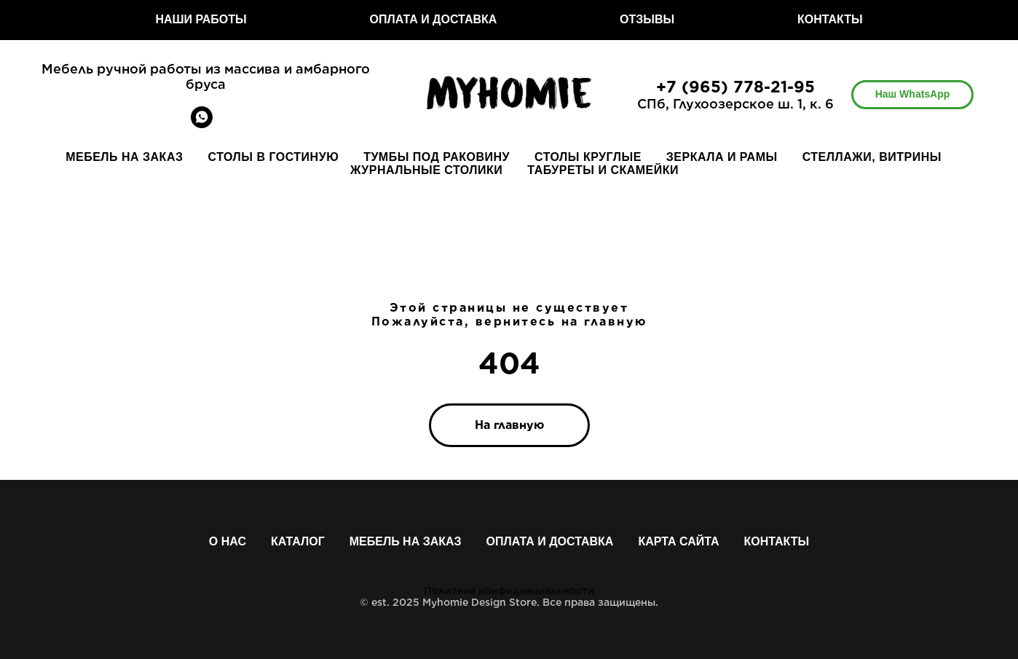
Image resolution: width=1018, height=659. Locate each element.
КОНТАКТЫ (830, 19)
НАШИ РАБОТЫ (200, 19)
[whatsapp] (202, 124)
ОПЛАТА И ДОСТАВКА (433, 19)
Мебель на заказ (406, 541)
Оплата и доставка (550, 541)
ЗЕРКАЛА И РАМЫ (722, 157)
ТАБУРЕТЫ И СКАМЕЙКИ (603, 170)
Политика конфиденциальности (509, 590)
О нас (227, 541)
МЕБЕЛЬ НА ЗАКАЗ (124, 157)
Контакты (777, 541)
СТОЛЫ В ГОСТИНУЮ (273, 157)
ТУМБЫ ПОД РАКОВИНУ (436, 157)
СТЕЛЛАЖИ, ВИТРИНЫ (872, 157)
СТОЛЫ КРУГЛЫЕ (588, 157)
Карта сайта (678, 541)
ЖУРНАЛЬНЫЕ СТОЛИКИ (426, 170)
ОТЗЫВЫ (647, 19)
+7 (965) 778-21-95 (735, 86)
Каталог (298, 541)
